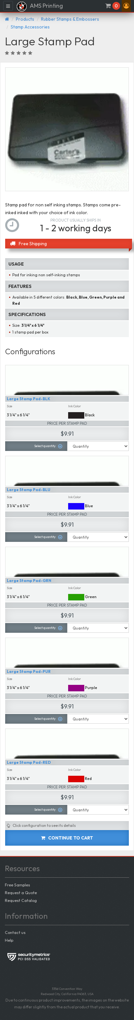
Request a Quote (21, 892)
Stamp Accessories (30, 27)
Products (25, 19)
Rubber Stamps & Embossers (70, 19)
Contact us (15, 932)
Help (9, 940)
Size (9, 406)
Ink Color (74, 406)
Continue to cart (67, 838)
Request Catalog (21, 900)
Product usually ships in (75, 220)
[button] (126, 6)
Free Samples (17, 884)
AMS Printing (39, 6)
